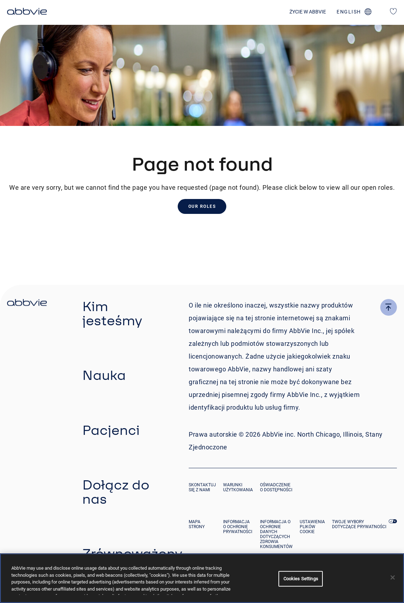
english (349, 12)
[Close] (392, 577)
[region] (202, 578)
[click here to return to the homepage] (27, 12)
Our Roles (202, 206)
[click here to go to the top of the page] (388, 307)
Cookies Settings (300, 578)
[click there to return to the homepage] (27, 303)
